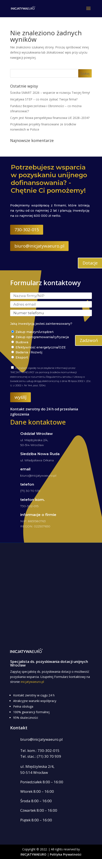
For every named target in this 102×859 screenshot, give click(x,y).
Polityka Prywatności (65, 854)
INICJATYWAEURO (33, 854)
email (25, 469)
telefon (27, 484)
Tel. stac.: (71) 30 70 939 (40, 756)
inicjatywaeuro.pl (32, 682)
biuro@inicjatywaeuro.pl (39, 246)
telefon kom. (32, 499)
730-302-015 (26, 229)
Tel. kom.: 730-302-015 (40, 750)
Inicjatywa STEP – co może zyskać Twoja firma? (43, 99)
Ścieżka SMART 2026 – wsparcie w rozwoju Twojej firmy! (50, 93)
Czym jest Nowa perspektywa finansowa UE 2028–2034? (49, 118)
